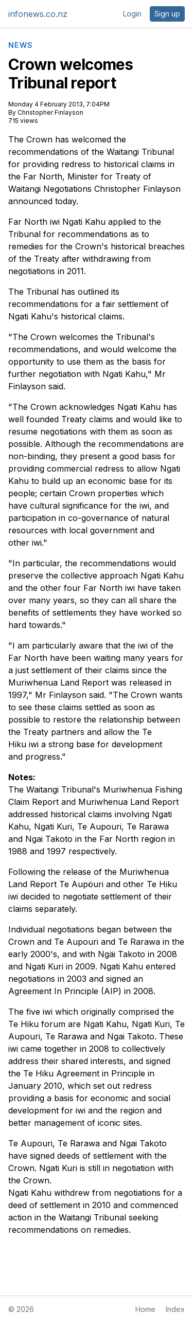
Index (175, 1309)
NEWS (20, 45)
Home (145, 1309)
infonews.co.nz (37, 14)
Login (132, 13)
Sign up (167, 13)
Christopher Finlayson (50, 112)
